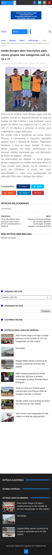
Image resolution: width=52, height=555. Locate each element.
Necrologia (20, 348)
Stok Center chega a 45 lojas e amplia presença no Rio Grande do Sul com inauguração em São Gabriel (32, 338)
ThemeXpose (40, 546)
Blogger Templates (15, 546)
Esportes (12, 41)
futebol (21, 41)
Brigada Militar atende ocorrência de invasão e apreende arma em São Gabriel (31, 364)
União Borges (33, 41)
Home (3, 32)
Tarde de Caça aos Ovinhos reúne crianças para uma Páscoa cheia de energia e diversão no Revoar (31, 391)
